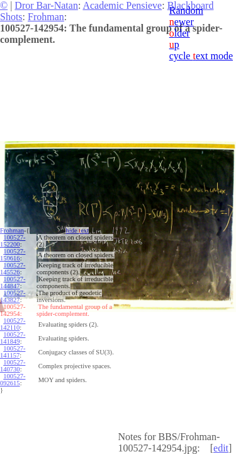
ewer (181, 21)
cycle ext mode (201, 55)
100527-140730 (12, 366)
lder (179, 33)
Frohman (46, 16)
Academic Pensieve (122, 5)
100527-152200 (12, 241)
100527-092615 (12, 380)
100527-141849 (12, 338)
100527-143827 (12, 296)
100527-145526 (12, 269)
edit (220, 448)
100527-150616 (12, 255)
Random (186, 10)
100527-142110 (12, 324)
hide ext (77, 230)
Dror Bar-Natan (46, 5)
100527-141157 (12, 352)
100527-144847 (12, 282)
